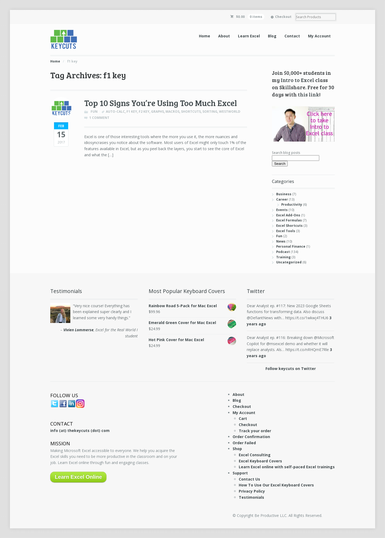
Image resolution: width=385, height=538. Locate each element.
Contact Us (249, 479)
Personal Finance (290, 246)
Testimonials (251, 497)
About (224, 35)
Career (282, 199)
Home (204, 35)
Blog (272, 35)
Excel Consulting (255, 454)
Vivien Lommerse (78, 329)
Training (283, 257)
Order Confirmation (251, 436)
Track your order (255, 430)
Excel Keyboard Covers (260, 460)
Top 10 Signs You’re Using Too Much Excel (160, 102)
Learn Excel (249, 35)
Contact (292, 35)
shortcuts (191, 111)
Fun (94, 111)
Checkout (283, 16)
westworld (229, 111)
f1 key (131, 111)
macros (172, 111)
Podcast (283, 251)
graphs (157, 111)
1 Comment (99, 117)
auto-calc (115, 111)
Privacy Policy (252, 491)
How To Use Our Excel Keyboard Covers (276, 485)
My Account (319, 35)
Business (283, 194)
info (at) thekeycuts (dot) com (80, 430)
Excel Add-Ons (288, 215)
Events (282, 210)
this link (308, 94)
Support (240, 472)
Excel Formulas (289, 220)
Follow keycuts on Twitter (290, 368)
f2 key (144, 111)
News (281, 241)
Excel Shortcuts (289, 225)
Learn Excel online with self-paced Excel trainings (287, 466)
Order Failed (244, 442)
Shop (237, 448)
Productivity (291, 204)
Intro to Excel (297, 79)
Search (279, 164)
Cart (243, 418)
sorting (209, 111)
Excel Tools (285, 231)
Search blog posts (286, 152)
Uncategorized (289, 262)
